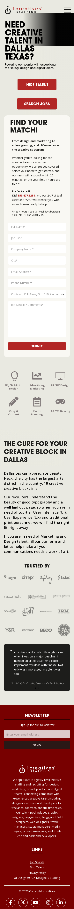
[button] (35, 688)
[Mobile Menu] (67, 10)
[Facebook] (10, 902)
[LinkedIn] (61, 902)
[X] (23, 902)
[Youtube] (35, 902)
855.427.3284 (26, 195)
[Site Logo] (23, 10)
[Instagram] (48, 902)
